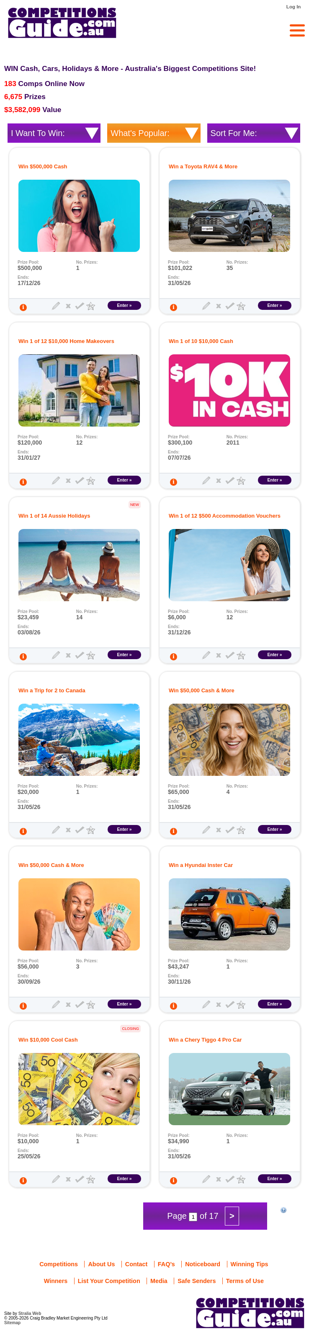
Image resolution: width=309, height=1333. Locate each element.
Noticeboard (202, 1264)
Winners (56, 1281)
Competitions (58, 1264)
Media (158, 1281)
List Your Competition (109, 1281)
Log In (293, 6)
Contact (136, 1264)
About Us (101, 1264)
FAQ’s (166, 1264)
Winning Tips (249, 1264)
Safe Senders (197, 1281)
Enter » (124, 305)
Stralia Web (29, 1313)
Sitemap (12, 1322)
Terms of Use (245, 1281)
